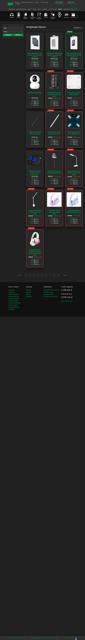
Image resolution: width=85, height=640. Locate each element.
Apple (39, 9)
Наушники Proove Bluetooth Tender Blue (74, 211)
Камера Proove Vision (35, 92)
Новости (28, 294)
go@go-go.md (69, 301)
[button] (77, 16)
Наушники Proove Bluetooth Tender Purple (54, 212)
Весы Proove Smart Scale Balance (74, 93)
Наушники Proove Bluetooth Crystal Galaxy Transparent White (35, 252)
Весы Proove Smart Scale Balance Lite (74, 133)
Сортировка (78, 27)
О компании (29, 296)
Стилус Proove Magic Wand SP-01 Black (34, 133)
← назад (19, 275)
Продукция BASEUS (13, 298)
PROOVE (60, 9)
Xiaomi (29, 9)
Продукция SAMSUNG (14, 302)
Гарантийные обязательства (51, 289)
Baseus (51, 9)
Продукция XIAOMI (13, 294)
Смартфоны (11, 9)
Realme (35, 9)
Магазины (28, 289)
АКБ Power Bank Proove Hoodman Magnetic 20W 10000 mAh (73, 55)
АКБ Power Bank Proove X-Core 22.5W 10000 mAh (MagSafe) (34, 55)
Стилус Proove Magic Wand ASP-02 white (54, 133)
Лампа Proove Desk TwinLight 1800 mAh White (35, 212)
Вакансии (28, 292)
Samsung (44, 9)
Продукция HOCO (13, 305)
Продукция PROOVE (13, 307)
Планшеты (11, 292)
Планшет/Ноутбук (21, 9)
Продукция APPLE (13, 300)
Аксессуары (66, 9)
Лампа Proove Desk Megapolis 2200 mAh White (74, 172)
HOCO (55, 9)
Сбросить (18, 34)
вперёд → (65, 275)
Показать (8, 34)
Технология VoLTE (48, 294)
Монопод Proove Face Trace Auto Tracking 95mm (54, 94)
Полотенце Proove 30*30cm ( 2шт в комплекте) (35, 172)
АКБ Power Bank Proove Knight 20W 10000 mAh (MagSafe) (54, 55)
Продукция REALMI (13, 296)
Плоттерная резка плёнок (50, 296)
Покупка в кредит (48, 292)
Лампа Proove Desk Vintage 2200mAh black (54, 172)
